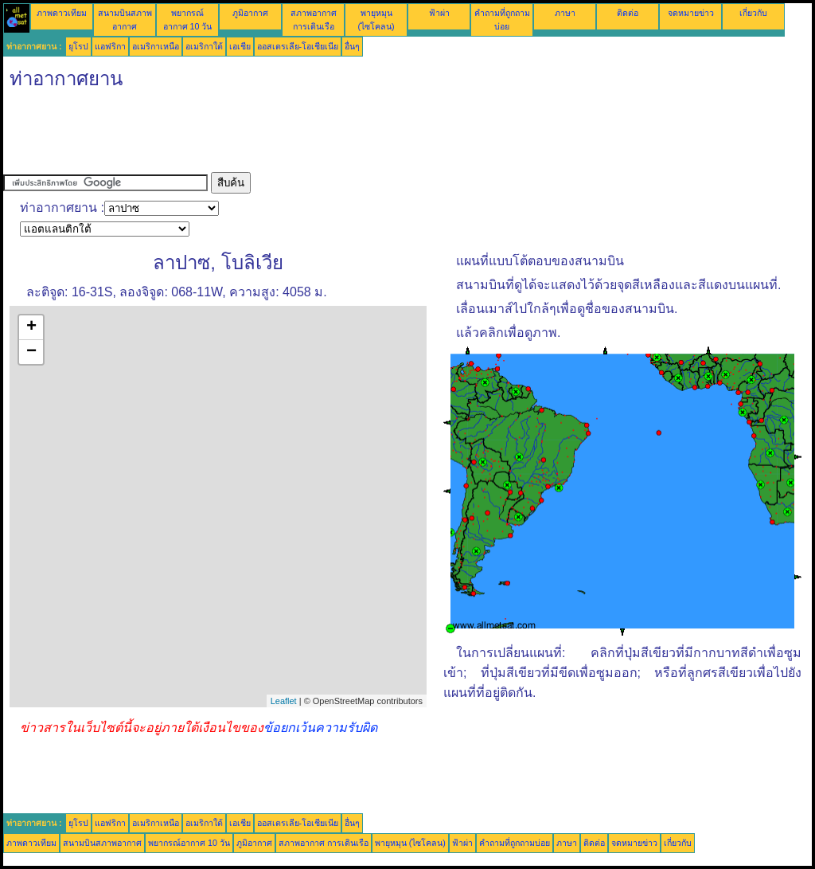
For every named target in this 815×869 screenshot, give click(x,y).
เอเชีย (240, 46)
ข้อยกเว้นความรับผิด (320, 727)
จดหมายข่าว (691, 13)
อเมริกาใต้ (204, 46)
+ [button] (31, 327)
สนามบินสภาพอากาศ (102, 842)
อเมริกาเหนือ (155, 46)
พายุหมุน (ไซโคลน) (410, 842)
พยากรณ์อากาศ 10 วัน (189, 842)
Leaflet (284, 701)
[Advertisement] (293, 136)
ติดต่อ (627, 13)
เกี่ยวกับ (753, 13)
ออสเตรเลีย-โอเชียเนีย (298, 46)
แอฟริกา (110, 46)
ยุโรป (78, 46)
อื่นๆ (352, 46)
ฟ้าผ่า (439, 13)
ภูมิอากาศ (250, 13)
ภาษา (565, 13)
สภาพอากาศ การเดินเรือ (324, 842)
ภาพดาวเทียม (62, 13)
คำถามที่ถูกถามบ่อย (514, 842)
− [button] (31, 352)
